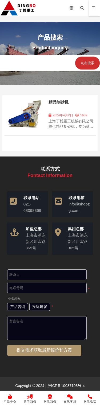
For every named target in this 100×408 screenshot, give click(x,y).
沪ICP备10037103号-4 (65, 386)
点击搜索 (87, 63)
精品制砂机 (59, 102)
